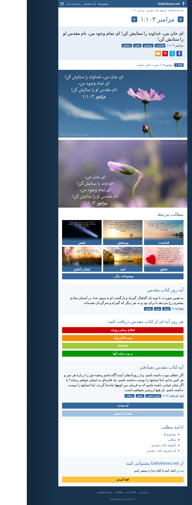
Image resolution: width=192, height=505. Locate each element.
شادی (121, 308)
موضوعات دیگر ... (96, 276)
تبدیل (139, 308)
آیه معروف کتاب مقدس (134, 450)
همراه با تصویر (96, 413)
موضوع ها (76, 3)
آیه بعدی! (96, 405)
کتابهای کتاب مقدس (130, 10)
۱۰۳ (107, 10)
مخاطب (92, 492)
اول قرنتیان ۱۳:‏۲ (146, 396)
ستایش (100, 45)
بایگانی (145, 440)
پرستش (121, 45)
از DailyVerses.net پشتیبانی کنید (128, 463)
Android (96, 345)
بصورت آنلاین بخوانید (128, 65)
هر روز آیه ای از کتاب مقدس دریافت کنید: (118, 321)
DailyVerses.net (149, 10)
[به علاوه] (107, 19)
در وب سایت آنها (96, 353)
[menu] (35, 5)
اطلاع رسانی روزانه (96, 330)
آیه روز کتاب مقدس (138, 289)
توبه (131, 308)
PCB (152, 65)
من (152, 470)
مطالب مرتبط (144, 214)
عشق (113, 396)
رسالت (102, 396)
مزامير (114, 10)
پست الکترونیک (96, 338)
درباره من (116, 492)
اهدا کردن (96, 479)
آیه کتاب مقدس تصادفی (135, 367)
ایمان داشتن (126, 396)
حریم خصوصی (78, 492)
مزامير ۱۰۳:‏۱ (148, 45)
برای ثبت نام (47, 3)
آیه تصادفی (62, 3)
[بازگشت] (154, 19)
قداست (133, 45)
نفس (110, 45)
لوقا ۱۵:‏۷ (151, 309)
